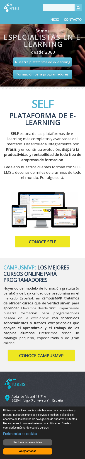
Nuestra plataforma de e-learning (42, 62)
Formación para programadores (42, 74)
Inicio (54, 19)
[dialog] (42, 432)
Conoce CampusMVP (41, 355)
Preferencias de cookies (20, 434)
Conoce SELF (42, 241)
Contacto (73, 19)
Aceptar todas (27, 451)
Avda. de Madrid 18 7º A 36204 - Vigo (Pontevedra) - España (37, 398)
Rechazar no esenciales (27, 442)
